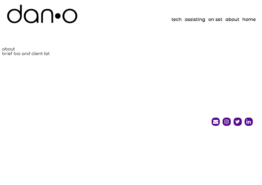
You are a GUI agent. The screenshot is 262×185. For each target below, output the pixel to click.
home (249, 19)
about (232, 19)
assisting (195, 19)
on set (215, 19)
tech (176, 19)
